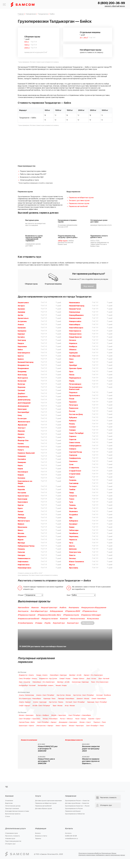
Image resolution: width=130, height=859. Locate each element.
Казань (21, 443)
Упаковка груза (10, 838)
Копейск (21, 486)
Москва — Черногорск (58, 715)
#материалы (74, 607)
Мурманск (22, 536)
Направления (70, 796)
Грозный (21, 390)
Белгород (22, 340)
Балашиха (22, 331)
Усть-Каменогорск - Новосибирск (30, 699)
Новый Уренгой (75, 337)
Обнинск (72, 349)
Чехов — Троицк (80, 719)
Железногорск (24, 422)
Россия (72, 411)
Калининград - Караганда (80, 682)
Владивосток (23, 365)
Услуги (38, 796)
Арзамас (21, 309)
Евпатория (22, 409)
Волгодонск (23, 378)
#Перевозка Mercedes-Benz (49, 615)
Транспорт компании (12, 808)
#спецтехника (93, 618)
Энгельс (72, 558)
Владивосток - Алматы (26, 675)
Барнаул (21, 334)
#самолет (64, 618)
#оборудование (56, 611)
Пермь (71, 381)
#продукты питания (49, 618)
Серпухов (73, 455)
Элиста (72, 555)
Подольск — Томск (99, 722)
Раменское (73, 408)
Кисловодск (23, 472)
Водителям (8, 803)
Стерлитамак (74, 474)
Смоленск (73, 461)
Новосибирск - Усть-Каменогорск (43, 682)
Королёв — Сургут (94, 719)
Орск (71, 371)
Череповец (73, 536)
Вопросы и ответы (41, 836)
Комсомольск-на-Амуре (25, 482)
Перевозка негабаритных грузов (81, 197)
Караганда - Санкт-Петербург (97, 702)
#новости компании (29, 740)
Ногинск (72, 340)
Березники (22, 346)
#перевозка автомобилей (28, 618)
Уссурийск (73, 514)
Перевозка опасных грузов (79, 203)
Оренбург (73, 365)
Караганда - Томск (49, 699)
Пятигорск (73, 405)
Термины (38, 838)
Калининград (23, 447)
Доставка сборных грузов (43, 808)
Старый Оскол (75, 471)
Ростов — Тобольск (66, 719)
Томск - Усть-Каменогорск (99, 682)
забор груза (62, 240)
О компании (9, 801)
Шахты (72, 546)
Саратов (72, 439)
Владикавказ (23, 368)
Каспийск (22, 459)
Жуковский (22, 425)
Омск (71, 359)
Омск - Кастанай (103, 679)
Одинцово (73, 353)
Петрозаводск (75, 384)
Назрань (21, 549)
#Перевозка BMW (72, 611)
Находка (21, 555)
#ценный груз (73, 623)
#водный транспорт (49, 607)
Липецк (21, 514)
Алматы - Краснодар (39, 702)
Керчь (20, 465)
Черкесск (73, 539)
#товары (38, 623)
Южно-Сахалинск (76, 561)
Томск (71, 499)
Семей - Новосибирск (98, 699)
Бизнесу (38, 833)
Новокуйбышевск (76, 315)
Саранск (72, 436)
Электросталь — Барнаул (44, 726)
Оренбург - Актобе (75, 675)
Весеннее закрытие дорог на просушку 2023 (91, 748)
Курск (20, 508)
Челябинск (73, 533)
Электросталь (75, 552)
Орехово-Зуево (75, 368)
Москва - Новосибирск (50, 719)
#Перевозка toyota (71, 615)
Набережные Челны (26, 546)
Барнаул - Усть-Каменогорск (93, 675)
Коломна (21, 478)
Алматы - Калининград (26, 695)
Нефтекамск (23, 561)
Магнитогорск (24, 521)
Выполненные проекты (12, 814)
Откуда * (21, 595)
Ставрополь (74, 467)
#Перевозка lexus (89, 611)
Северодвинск (75, 445)
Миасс (20, 530)
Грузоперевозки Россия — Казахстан (77, 801)
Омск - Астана (91, 679)
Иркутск (21, 437)
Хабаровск (73, 521)
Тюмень (72, 505)
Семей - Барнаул (24, 706)
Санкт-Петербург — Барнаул (46, 722)
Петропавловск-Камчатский (76, 388)
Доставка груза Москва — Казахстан (77, 803)
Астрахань (22, 321)
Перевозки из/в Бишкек (73, 811)
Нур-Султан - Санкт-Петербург (83, 695)
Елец (20, 415)
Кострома (22, 492)
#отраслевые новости (74, 740)
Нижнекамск (74, 302)
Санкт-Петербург (76, 433)
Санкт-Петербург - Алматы (28, 679)
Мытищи (21, 543)
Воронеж (21, 387)
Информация (40, 828)
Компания (9, 796)
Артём (20, 315)
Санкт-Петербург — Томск (95, 726)
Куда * (69, 595)
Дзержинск (23, 396)
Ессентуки (22, 418)
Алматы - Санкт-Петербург (45, 695)
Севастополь (74, 442)
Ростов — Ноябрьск (42, 715)
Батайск (21, 337)
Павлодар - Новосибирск (66, 699)
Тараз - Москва (57, 706)
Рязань (72, 424)
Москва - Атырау (61, 685)
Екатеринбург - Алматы (45, 685)
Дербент (21, 393)
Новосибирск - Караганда (58, 675)
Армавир (21, 312)
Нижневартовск (24, 568)
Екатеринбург (23, 412)
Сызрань (72, 480)
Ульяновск (73, 511)
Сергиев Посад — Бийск (27, 722)
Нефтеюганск (23, 564)
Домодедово (23, 406)
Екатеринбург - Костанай (27, 685)
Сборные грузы (32, 36)
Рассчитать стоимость (12, 836)
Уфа (70, 517)
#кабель (62, 607)
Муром (20, 539)
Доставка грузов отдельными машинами (48, 801)
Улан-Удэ (73, 508)
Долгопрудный (24, 403)
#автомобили (23, 607)
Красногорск (23, 496)
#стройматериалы (25, 623)
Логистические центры (12, 806)
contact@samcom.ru (71, 838)
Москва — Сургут (85, 722)
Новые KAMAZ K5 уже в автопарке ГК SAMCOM (47, 748)
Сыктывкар (73, 483)
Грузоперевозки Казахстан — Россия (77, 806)
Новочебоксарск (76, 328)
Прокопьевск (74, 395)
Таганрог (73, 486)
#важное (35, 607)
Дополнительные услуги (15, 828)
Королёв (21, 489)
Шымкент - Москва (83, 699)
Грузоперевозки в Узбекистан (75, 814)
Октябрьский (74, 356)
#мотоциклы (23, 611)
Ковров (21, 475)
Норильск (73, 343)
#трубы (47, 623)
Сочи (71, 464)
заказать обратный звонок (115, 6)
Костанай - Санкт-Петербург (75, 702)
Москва (21, 533)
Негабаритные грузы (90, 49)
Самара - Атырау (64, 679)
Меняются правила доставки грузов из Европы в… (90, 761)
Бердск (21, 343)
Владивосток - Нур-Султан (48, 679)
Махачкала (22, 527)
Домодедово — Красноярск (68, 722)
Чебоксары (73, 530)
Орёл (71, 362)
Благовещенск (24, 353)
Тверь (71, 492)
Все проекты (87, 623)
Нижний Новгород (76, 306)
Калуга (21, 450)
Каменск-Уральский (26, 453)
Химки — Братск (61, 726)
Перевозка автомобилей (78, 206)
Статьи (7, 816)
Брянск (21, 359)
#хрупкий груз (59, 623)
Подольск (73, 392)
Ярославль (73, 568)
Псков (71, 399)
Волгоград (22, 375)
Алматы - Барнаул (25, 702)
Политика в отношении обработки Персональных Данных (97, 853)
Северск (72, 449)
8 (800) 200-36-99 (111, 3)
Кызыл (20, 511)
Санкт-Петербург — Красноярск (29, 719)
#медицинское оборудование (93, 607)
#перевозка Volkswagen (91, 615)
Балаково (22, 328)
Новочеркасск (75, 331)
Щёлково (73, 549)
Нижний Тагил (75, 309)
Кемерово (22, 462)
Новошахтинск (75, 334)
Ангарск (21, 306)
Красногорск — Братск (26, 726)
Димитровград (24, 400)
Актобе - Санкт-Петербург (41, 706)
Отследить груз (10, 844)
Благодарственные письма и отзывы (17, 811)
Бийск (20, 349)
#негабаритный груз (39, 611)
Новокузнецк (74, 312)
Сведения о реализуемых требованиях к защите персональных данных (101, 855)
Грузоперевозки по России (74, 808)
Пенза (71, 375)
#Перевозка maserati (26, 615)
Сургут (72, 477)
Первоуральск (75, 378)
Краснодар (22, 499)
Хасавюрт (73, 524)
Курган (21, 505)
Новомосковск (75, 318)
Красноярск (23, 502)
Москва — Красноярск (26, 715)
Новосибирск (74, 324)
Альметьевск (23, 302)
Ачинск (21, 324)
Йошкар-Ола (23, 440)
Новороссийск (75, 321)
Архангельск (23, 318)
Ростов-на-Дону (76, 414)
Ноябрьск (73, 346)
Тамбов (72, 489)
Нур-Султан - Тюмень (56, 702)
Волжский (22, 381)
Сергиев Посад (75, 452)
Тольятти (73, 496)
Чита (71, 543)
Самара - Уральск (78, 679)
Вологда (21, 384)
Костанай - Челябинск (103, 695)
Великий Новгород (25, 362)
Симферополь (75, 458)
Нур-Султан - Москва (64, 695)
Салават (72, 427)
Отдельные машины (90, 32)
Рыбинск (72, 420)
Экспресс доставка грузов (79, 200)
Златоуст (22, 428)
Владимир (22, 371)
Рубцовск (73, 417)
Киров (20, 468)
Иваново (21, 431)
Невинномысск (24, 558)
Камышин (22, 456)
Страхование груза (11, 833)
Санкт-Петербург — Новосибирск (79, 715)
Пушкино (73, 402)
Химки (71, 527)
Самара (72, 430)
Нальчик (21, 552)
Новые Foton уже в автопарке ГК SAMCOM (46, 761)
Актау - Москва (70, 706)
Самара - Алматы (41, 675)
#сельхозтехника (77, 618)
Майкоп (21, 524)
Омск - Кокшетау (24, 682)
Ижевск (21, 434)
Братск (21, 356)
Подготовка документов (13, 841)
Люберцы (22, 517)
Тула (71, 502)
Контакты (69, 828)
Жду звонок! (88, 286)
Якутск (72, 564)
